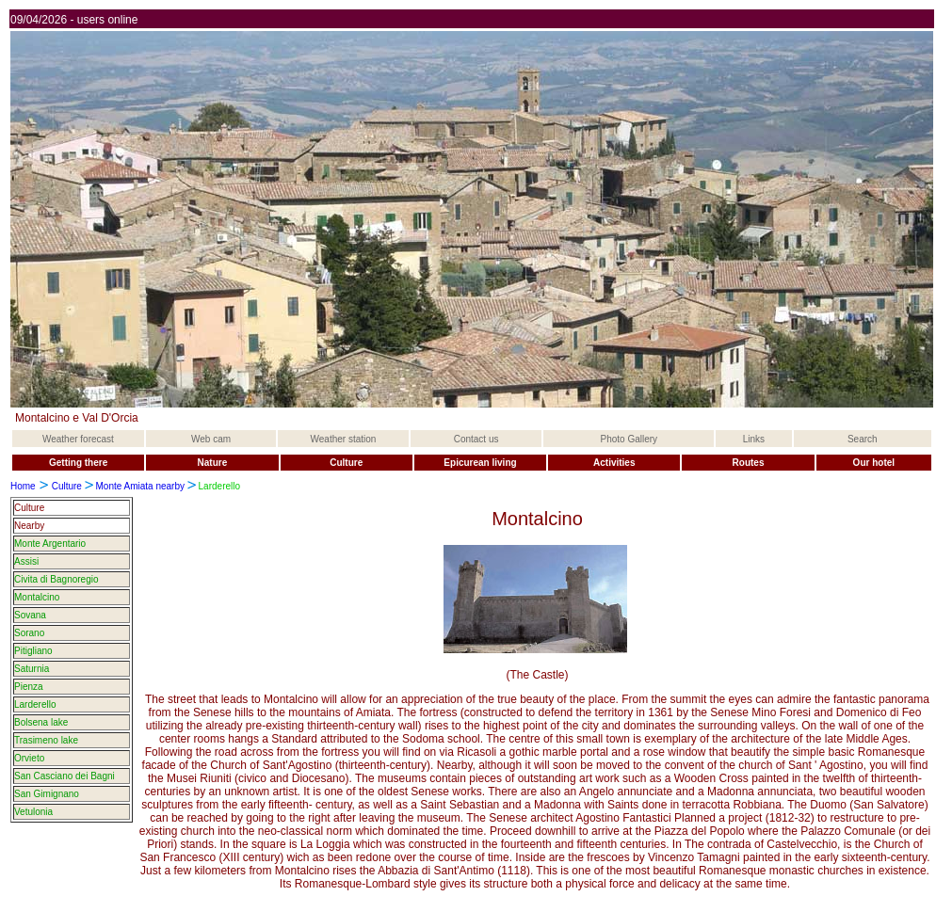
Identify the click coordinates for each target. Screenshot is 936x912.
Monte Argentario (50, 543)
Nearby (29, 525)
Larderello (35, 704)
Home (23, 486)
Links (754, 439)
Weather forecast (78, 439)
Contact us (476, 439)
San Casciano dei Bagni (64, 776)
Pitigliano (33, 651)
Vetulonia (33, 812)
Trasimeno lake (46, 740)
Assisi (26, 561)
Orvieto (29, 758)
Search (862, 439)
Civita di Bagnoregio (56, 579)
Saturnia (31, 669)
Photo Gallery (629, 439)
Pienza (28, 686)
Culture (67, 486)
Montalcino (36, 597)
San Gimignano (46, 794)
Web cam (211, 439)
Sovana (30, 615)
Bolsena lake (41, 722)
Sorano (29, 633)
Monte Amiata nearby (141, 486)
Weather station (344, 439)
